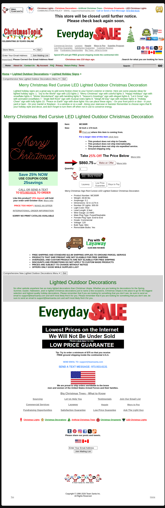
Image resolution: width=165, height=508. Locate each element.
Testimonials (105, 399)
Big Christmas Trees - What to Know (83, 393)
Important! (7, 59)
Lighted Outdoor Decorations (30, 74)
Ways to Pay (133, 404)
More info (48, 200)
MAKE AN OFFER (43, 205)
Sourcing (38, 399)
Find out (86, 132)
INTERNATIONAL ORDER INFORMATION (33, 210)
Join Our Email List (130, 399)
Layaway (78, 46)
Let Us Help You (73, 399)
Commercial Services (63, 46)
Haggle (104, 404)
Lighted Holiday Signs (65, 74)
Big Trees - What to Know (96, 50)
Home (5, 74)
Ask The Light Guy (133, 410)
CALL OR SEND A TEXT (33, 189)
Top (12, 497)
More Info (135, 157)
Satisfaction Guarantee (85, 48)
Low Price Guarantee (63, 48)
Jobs (56, 50)
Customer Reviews (105, 48)
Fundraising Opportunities (71, 50)
